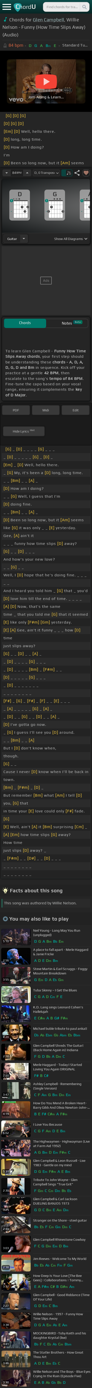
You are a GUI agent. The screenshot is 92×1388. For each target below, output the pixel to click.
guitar (12, 239)
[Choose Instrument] (23, 238)
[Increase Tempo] (27, 172)
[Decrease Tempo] (6, 172)
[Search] (84, 7)
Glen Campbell (48, 19)
